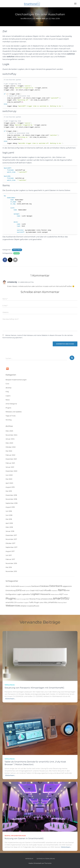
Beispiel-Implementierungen (16, 380)
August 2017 (10, 551)
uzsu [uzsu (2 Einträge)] (41, 602)
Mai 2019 (9, 491)
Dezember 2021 (11, 459)
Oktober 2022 (11, 447)
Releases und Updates (14, 412)
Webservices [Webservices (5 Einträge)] (13, 605)
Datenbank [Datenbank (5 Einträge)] (55, 586)
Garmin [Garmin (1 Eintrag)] (28, 590)
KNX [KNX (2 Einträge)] (68, 590)
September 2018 (11, 503)
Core (7, 384)
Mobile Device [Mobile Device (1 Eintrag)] (55, 594)
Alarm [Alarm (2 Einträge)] (8, 586)
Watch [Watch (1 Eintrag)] (65, 602)
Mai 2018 (9, 519)
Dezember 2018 (11, 495)
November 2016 (11, 563)
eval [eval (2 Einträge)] (23, 590)
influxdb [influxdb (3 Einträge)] (47, 590)
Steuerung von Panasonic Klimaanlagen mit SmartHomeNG (34, 688)
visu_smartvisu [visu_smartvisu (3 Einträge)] (51, 602)
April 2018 (9, 523)
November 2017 (11, 539)
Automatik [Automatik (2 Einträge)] (15, 586)
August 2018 (10, 507)
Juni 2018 (9, 515)
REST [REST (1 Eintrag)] (27, 599)
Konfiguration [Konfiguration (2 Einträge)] (11, 594)
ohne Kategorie (11, 404)
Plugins (8, 408)
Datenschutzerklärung (46, 858)
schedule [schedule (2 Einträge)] (44, 599)
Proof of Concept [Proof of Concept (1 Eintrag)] (21, 599)
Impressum (29, 858)
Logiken (16, 253)
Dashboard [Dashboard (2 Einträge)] (35, 586)
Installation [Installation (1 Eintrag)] (54, 590)
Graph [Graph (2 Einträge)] (32, 590)
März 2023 (9, 443)
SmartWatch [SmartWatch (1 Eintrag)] (20, 602)
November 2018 (11, 499)
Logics (8, 396)
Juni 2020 (9, 475)
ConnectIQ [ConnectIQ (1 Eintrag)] (28, 586)
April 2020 (9, 483)
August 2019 (10, 487)
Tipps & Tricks (17, 249)
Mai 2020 (9, 479)
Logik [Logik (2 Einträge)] (19, 594)
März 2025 (9, 431)
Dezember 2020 (11, 471)
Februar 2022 (10, 455)
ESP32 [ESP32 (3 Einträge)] (19, 590)
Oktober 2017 (10, 543)
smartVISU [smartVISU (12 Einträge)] (61, 598)
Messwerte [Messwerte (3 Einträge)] (45, 594)
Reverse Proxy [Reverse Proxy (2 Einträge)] (34, 599)
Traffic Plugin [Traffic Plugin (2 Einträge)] (34, 602)
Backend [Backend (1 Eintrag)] (22, 586)
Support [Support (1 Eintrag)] (26, 602)
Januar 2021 (10, 467)
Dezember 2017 (11, 535)
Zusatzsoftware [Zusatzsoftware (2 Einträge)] (33, 606)
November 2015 (11, 571)
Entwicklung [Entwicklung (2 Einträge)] (10, 590)
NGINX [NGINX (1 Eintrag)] (66, 594)
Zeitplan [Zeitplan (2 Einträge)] (23, 606)
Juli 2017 (9, 555)
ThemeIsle (47, 863)
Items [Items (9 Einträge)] (62, 590)
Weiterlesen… (10, 699)
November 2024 (11, 435)
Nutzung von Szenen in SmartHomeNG (24, 838)
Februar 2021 (10, 463)
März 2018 (9, 527)
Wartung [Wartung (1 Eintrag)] (60, 602)
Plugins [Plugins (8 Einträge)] (11, 598)
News (8, 400)
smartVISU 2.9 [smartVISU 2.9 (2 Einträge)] (11, 602)
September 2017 (11, 547)
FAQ (7, 392)
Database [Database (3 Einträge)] (44, 586)
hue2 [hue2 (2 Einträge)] (41, 590)
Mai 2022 (9, 451)
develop (8, 388)
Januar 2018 (10, 531)
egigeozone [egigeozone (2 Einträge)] (67, 586)
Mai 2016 (9, 567)
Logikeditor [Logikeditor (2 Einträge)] (25, 594)
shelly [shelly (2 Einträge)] (50, 599)
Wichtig (9, 420)
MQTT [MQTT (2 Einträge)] (61, 594)
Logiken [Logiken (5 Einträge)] (35, 594)
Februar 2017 (10, 559)
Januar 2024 (10, 439)
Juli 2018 (9, 511)
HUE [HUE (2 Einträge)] (37, 590)
